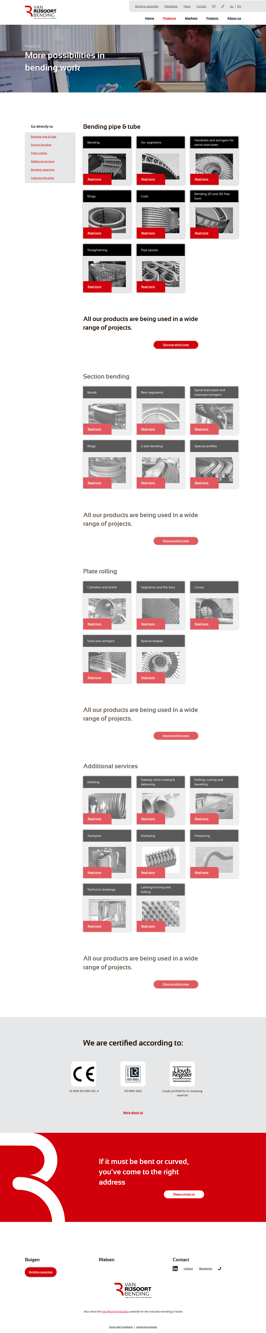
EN (239, 6)
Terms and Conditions (121, 1329)
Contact (201, 5)
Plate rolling (39, 152)
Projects (212, 18)
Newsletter (171, 5)
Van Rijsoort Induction (115, 1314)
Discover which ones (176, 344)
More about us (133, 1112)
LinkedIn (175, 1271)
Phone (219, 1271)
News (187, 5)
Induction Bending (42, 177)
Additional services (42, 161)
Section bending (41, 144)
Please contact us (184, 1193)
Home (149, 18)
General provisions (146, 1329)
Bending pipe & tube (43, 136)
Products (169, 18)
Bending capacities (146, 5)
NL (231, 6)
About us (234, 18)
